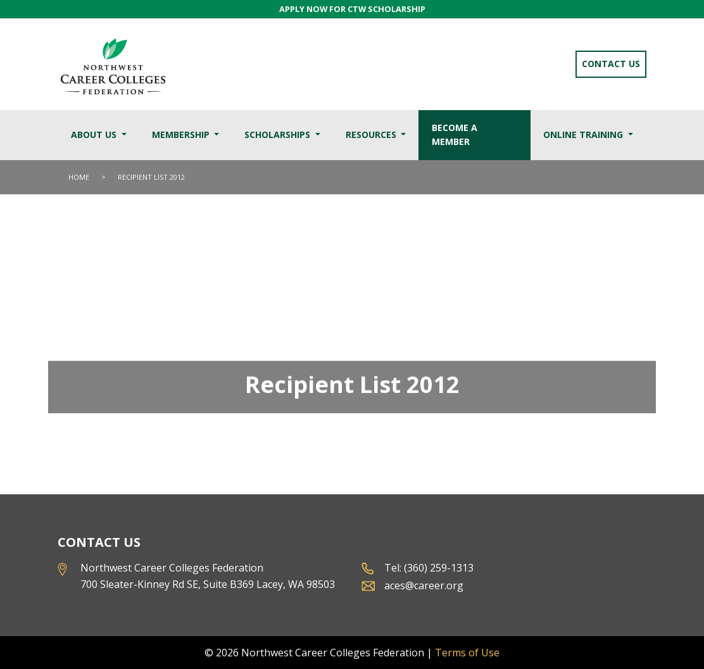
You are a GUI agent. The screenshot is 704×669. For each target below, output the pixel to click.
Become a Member (454, 135)
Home (78, 177)
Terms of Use (467, 653)
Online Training (584, 134)
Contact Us (611, 64)
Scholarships (278, 134)
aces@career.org (423, 585)
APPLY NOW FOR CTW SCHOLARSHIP (352, 9)
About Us (95, 134)
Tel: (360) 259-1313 (429, 568)
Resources (372, 134)
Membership (182, 134)
